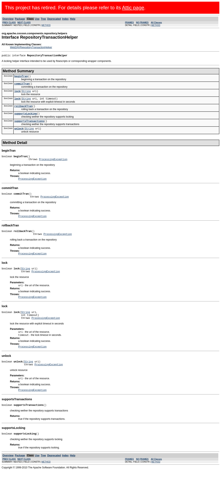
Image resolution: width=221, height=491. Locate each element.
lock (17, 93)
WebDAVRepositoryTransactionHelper (31, 47)
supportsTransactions (29, 126)
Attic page (133, 7)
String (26, 93)
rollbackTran (23, 110)
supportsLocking (25, 118)
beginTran (21, 77)
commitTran (21, 85)
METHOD (46, 25)
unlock (18, 134)
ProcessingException (53, 166)
